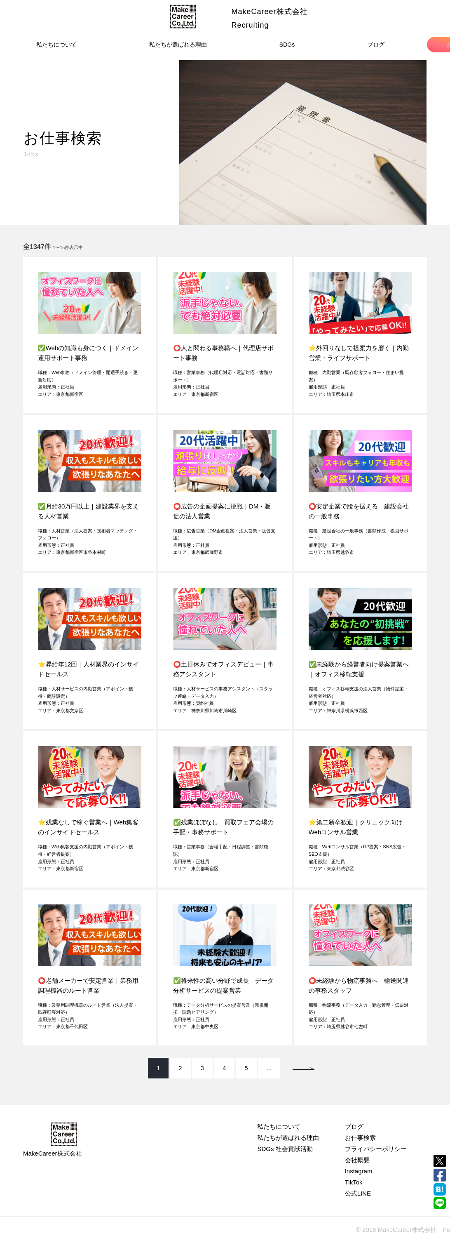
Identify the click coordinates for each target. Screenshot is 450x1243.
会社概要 (357, 1159)
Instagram (359, 1171)
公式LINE (358, 1193)
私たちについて (56, 44)
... (269, 1067)
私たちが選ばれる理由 (178, 44)
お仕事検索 (360, 1137)
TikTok (354, 1182)
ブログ (375, 44)
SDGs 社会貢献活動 (284, 1148)
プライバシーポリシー (376, 1148)
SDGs (287, 44)
